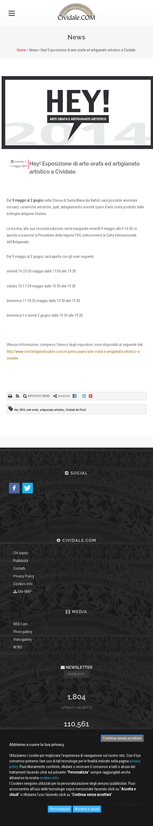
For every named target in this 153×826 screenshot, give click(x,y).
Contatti (19, 568)
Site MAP (22, 591)
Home (21, 50)
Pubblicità (20, 561)
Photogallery (22, 632)
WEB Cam (20, 624)
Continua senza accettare (122, 738)
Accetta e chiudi (87, 809)
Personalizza (60, 809)
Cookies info (23, 584)
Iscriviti (76, 674)
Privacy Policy (23, 576)
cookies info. (49, 778)
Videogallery (22, 639)
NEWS (17, 647)
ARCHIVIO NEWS (36, 396)
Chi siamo (20, 553)
